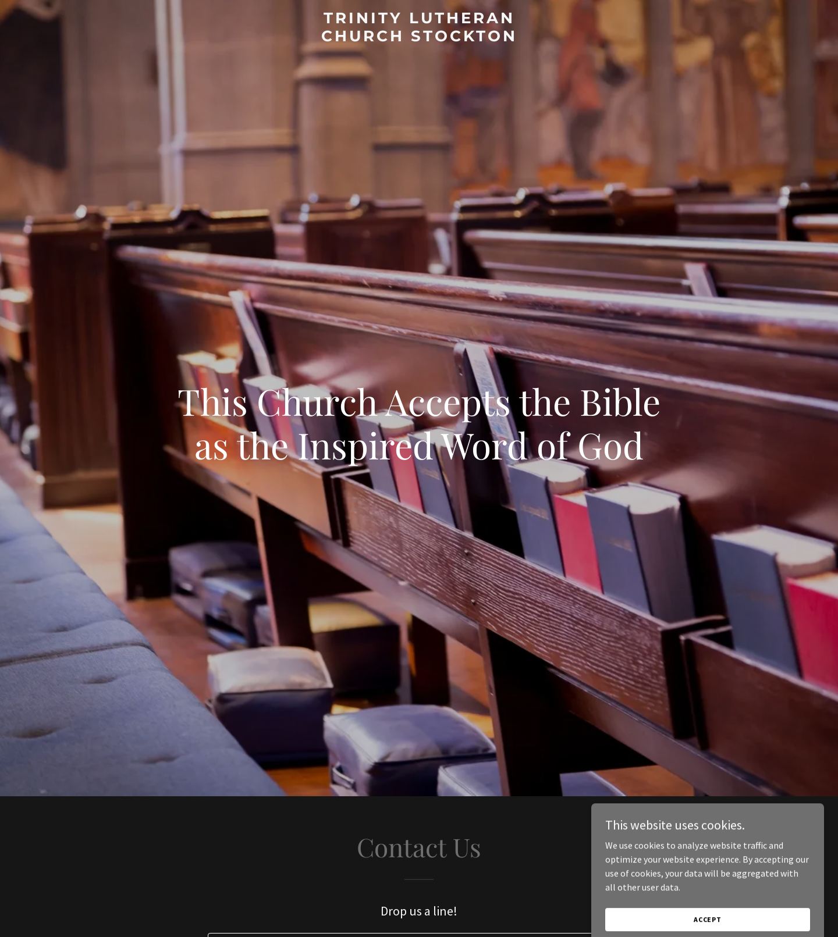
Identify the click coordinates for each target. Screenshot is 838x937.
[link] (419, 38)
